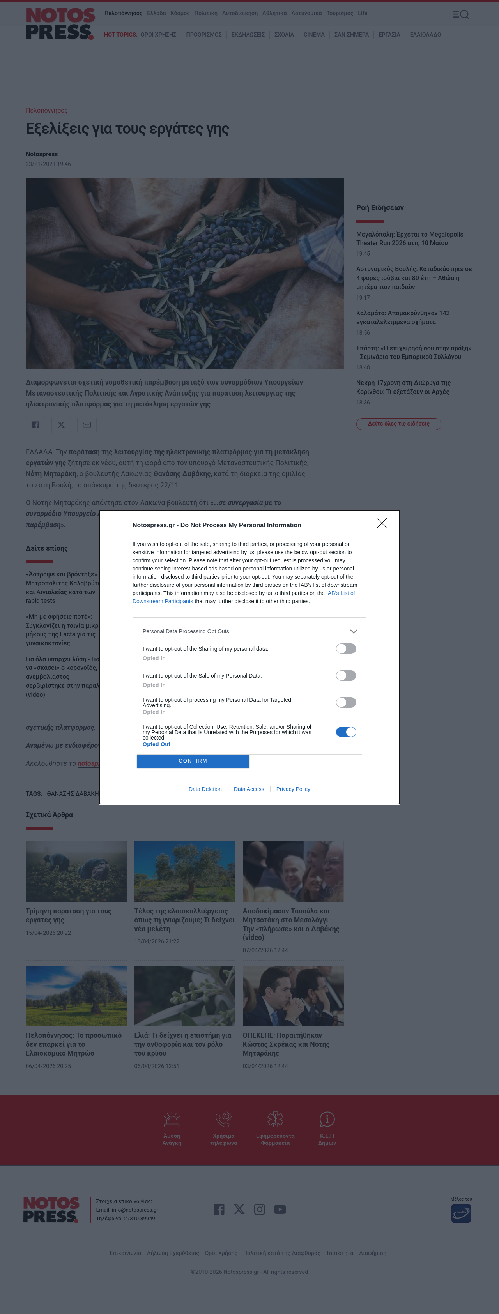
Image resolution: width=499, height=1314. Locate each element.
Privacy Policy (293, 789)
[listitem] (249, 631)
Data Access (249, 789)
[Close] (384, 525)
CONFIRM (193, 761)
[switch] (346, 648)
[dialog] (249, 657)
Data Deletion (205, 789)
